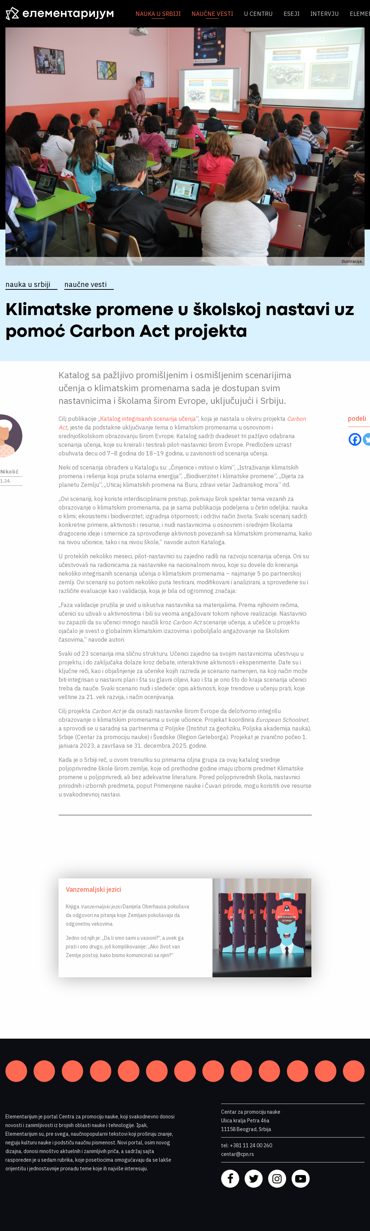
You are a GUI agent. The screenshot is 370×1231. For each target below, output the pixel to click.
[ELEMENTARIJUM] (65, 13)
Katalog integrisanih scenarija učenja (148, 418)
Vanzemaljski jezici (93, 889)
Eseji (292, 13)
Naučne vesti (212, 13)
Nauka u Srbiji (158, 13)
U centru (258, 13)
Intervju (324, 13)
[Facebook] (355, 439)
